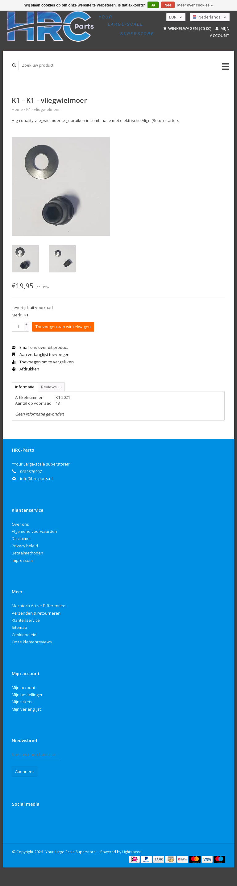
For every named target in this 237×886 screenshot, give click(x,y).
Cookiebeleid (24, 634)
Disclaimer (21, 538)
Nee (167, 5)
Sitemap (19, 627)
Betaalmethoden (27, 553)
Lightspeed (132, 851)
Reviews (51, 387)
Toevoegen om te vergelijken (43, 362)
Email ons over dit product (40, 347)
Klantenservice (26, 620)
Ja (153, 5)
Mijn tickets (22, 701)
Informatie (25, 387)
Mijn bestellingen (28, 694)
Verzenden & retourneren (36, 613)
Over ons (20, 524)
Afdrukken (25, 369)
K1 (26, 315)
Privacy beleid (25, 546)
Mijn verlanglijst (26, 709)
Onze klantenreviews (32, 642)
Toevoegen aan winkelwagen (63, 326)
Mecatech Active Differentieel (39, 605)
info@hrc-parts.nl (36, 478)
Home (17, 109)
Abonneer (24, 771)
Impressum (22, 560)
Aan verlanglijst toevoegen (40, 354)
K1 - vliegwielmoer (43, 109)
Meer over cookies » (195, 5)
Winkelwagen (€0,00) (187, 28)
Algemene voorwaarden (34, 531)
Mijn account (23, 687)
